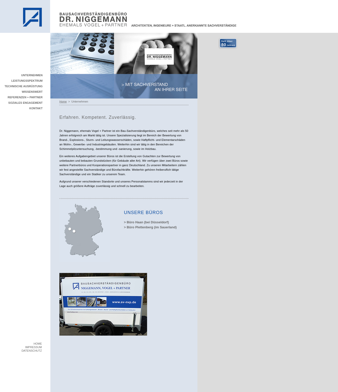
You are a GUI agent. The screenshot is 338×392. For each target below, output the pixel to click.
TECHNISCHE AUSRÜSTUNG (24, 86)
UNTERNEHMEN (32, 75)
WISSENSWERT (32, 91)
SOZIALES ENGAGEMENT (25, 102)
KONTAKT (36, 108)
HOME (38, 343)
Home (63, 101)
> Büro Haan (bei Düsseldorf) (146, 222)
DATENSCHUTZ (32, 350)
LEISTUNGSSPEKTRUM (27, 80)
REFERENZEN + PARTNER (25, 97)
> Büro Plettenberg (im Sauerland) (150, 227)
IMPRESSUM (33, 347)
